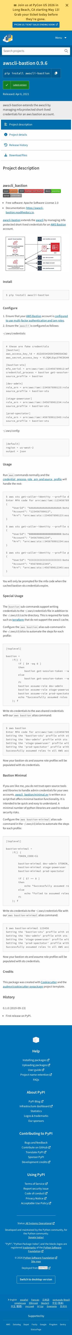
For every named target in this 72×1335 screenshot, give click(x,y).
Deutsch (45, 1303)
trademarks (29, 1247)
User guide (34, 1070)
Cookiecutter (49, 982)
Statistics (36, 1111)
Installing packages (34, 1060)
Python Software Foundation (44, 1249)
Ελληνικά (33, 1303)
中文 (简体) (58, 1303)
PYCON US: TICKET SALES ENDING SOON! (34, 24)
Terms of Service (35, 1184)
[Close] (67, 5)
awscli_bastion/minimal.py (31, 794)
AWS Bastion (58, 224)
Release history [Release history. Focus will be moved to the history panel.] (16, 145)
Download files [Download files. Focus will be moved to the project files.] (15, 155)
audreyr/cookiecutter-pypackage (23, 986)
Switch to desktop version (36, 1279)
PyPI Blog (34, 1101)
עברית (40, 1306)
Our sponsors (36, 1121)
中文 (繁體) (16, 1306)
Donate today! (36, 1237)
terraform (18, 620)
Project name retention (34, 1075)
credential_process (14, 479)
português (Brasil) (61, 1300)
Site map (36, 1261)
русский (29, 1306)
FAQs (36, 1080)
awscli (40, 220)
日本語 (45, 1300)
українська (20, 1303)
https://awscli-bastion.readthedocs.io (25, 210)
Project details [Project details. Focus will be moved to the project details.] (15, 135)
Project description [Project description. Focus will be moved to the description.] (18, 124)
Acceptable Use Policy (34, 1203)
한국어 (63, 1306)
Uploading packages (34, 1065)
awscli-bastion (12, 220)
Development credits (34, 1162)
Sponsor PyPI (36, 1157)
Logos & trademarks (36, 1116)
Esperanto (52, 1306)
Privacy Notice (34, 1198)
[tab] (36, 125)
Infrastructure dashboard (35, 1106)
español (24, 1300)
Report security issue (36, 1188)
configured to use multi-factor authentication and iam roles (37, 318)
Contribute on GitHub (34, 1147)
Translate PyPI (34, 1152)
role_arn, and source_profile (44, 479)
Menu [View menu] (61, 38)
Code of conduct (34, 1193)
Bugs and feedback (36, 1142)
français (35, 1300)
